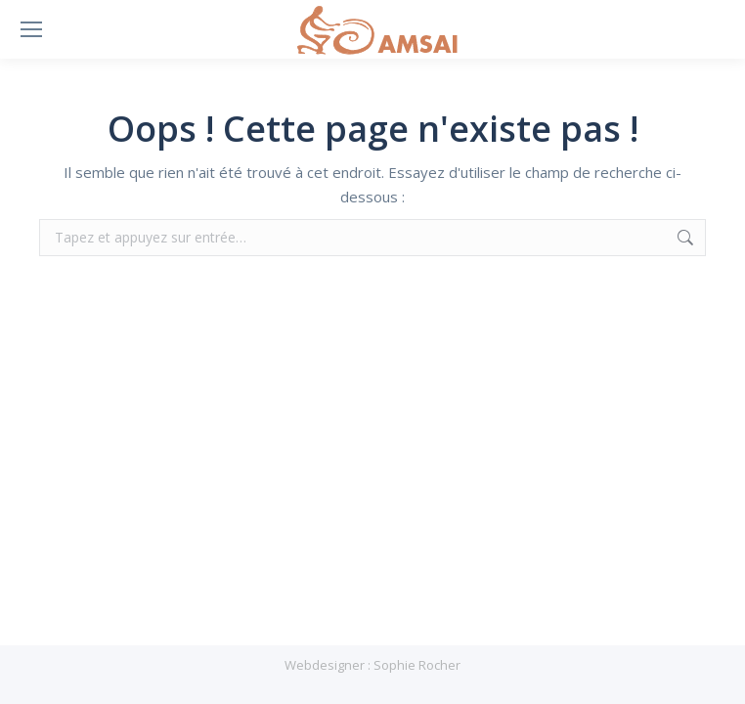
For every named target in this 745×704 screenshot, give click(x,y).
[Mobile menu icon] (31, 29)
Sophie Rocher (416, 665)
